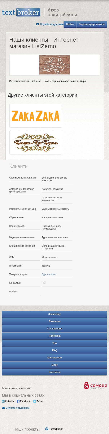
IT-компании (15, 265)
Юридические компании (22, 246)
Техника (46, 265)
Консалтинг (15, 283)
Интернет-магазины (52, 217)
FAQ (54, 350)
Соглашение (54, 328)
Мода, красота (49, 257)
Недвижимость (17, 226)
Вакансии (54, 321)
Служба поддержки (50, 24)
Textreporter (56, 428)
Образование (16, 217)
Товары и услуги (18, 274)
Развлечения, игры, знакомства (52, 199)
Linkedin (8, 401)
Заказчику (54, 314)
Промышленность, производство (52, 227)
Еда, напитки (49, 274)
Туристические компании (55, 237)
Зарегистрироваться (92, 24)
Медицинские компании (22, 237)
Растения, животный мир (22, 209)
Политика (54, 335)
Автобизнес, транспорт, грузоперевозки (21, 190)
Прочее (13, 291)
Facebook (23, 401)
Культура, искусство (52, 189)
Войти (70, 24)
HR (43, 283)
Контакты (54, 372)
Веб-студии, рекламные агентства (54, 179)
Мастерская (54, 357)
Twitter (38, 401)
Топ (54, 343)
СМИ (12, 257)
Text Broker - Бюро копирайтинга (39, 12)
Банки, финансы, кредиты (55, 209)
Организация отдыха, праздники (53, 247)
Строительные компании (22, 177)
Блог (55, 364)
